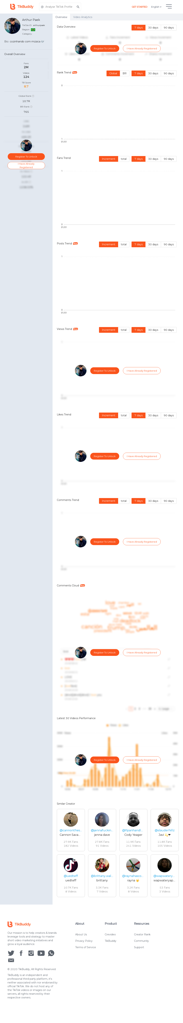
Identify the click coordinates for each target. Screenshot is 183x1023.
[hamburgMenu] (169, 6)
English (156, 7)
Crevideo (110, 946)
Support (139, 959)
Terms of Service (85, 959)
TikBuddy (110, 953)
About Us (81, 946)
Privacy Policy (84, 953)
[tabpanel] (118, 462)
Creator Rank (142, 946)
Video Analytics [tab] (82, 17)
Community (141, 953)
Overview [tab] (61, 17)
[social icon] (11, 965)
